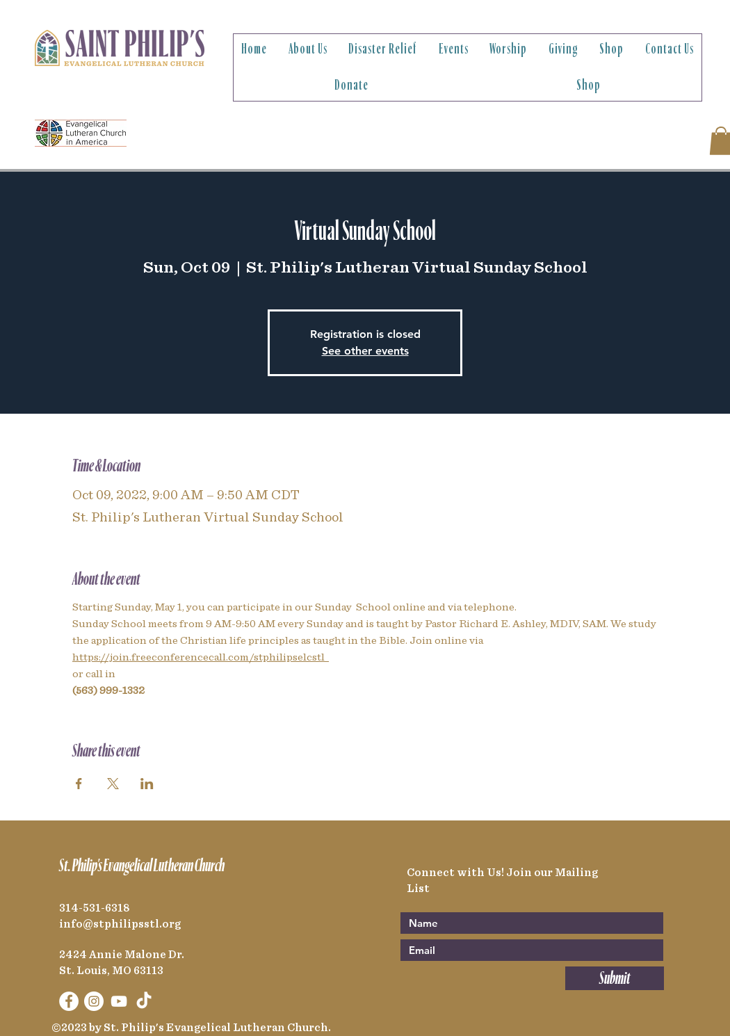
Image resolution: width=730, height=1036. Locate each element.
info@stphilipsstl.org (120, 924)
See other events (365, 350)
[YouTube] (119, 1001)
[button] (308, 49)
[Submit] (614, 978)
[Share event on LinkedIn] (147, 783)
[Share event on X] (113, 783)
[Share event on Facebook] (79, 783)
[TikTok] (144, 1001)
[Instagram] (94, 1001)
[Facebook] (69, 1001)
